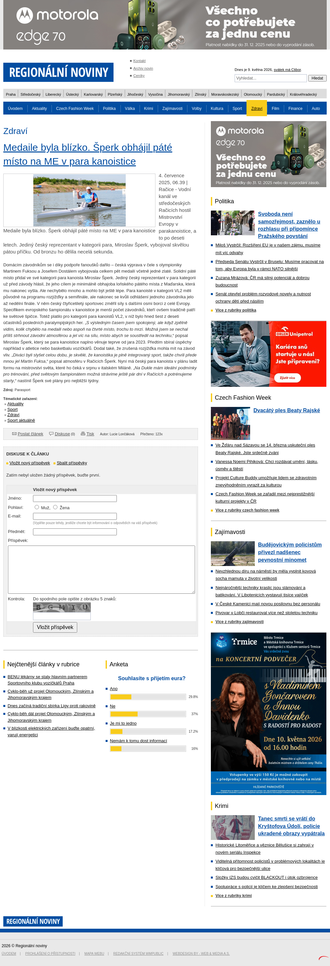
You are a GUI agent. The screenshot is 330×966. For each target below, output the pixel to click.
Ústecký (72, 94)
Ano (113, 688)
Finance (295, 108)
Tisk (90, 433)
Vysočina (155, 94)
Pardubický (276, 94)
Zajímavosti (172, 108)
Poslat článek (30, 433)
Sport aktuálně (21, 420)
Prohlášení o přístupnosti (50, 953)
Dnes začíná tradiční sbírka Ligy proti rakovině (52, 705)
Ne (113, 706)
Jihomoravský (179, 94)
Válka (130, 108)
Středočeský (30, 94)
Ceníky (139, 76)
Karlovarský (93, 94)
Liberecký (53, 94)
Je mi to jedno (123, 723)
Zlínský (200, 94)
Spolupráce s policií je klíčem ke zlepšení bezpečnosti (266, 886)
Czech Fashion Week (75, 108)
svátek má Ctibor (287, 70)
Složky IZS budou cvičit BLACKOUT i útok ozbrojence (266, 877)
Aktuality (39, 108)
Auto (316, 108)
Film (275, 108)
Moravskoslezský (225, 94)
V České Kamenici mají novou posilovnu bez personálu (267, 603)
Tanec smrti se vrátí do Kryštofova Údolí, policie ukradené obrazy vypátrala (291, 826)
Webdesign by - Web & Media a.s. (201, 953)
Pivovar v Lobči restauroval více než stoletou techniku (266, 612)
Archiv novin (143, 68)
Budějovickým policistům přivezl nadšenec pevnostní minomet (290, 552)
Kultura (217, 108)
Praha (11, 94)
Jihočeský (135, 94)
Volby (196, 108)
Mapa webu (94, 953)
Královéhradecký (303, 94)
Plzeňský (115, 94)
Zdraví (256, 108)
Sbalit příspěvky (72, 462)
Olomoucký (253, 94)
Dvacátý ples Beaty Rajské (286, 410)
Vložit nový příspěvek (30, 462)
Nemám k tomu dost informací (138, 740)
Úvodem (15, 108)
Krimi (148, 108)
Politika (109, 108)
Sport (237, 108)
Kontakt (139, 61)
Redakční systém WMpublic (138, 953)
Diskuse (62, 433)
